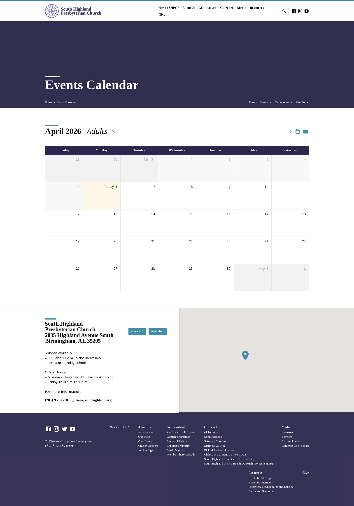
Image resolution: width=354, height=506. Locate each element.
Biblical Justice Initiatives (219, 450)
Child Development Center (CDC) (225, 454)
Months (302, 102)
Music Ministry (176, 450)
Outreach (227, 7)
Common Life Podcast (295, 445)
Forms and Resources (262, 491)
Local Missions (213, 436)
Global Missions (213, 432)
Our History (145, 441)
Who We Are (145, 432)
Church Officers (148, 445)
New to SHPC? (169, 7)
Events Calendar (66, 102)
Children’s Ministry (178, 445)
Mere (70, 446)
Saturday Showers (215, 441)
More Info (156, 327)
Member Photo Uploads (181, 454)
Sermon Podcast (291, 441)
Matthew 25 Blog (214, 445)
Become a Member (260, 482)
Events (253, 102)
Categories (284, 102)
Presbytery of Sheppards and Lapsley (271, 486)
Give (162, 14)
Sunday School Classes (180, 432)
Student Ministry (177, 441)
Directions (156, 336)
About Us (188, 7)
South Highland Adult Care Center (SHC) (229, 459)
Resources (257, 7)
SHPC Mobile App (260, 478)
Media (241, 7)
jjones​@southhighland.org (92, 400)
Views (266, 102)
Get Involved (207, 7)
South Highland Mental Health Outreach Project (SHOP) (238, 463)
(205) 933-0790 (56, 400)
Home (48, 102)
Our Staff (144, 436)
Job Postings (145, 450)
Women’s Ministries (178, 436)
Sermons (287, 436)
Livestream (288, 432)
